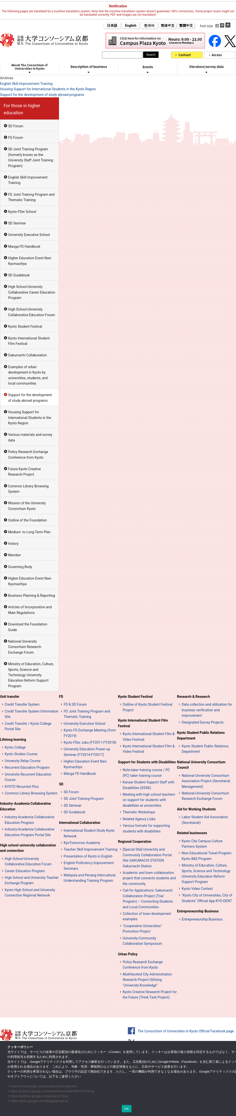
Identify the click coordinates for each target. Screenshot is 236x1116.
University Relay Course (23, 761)
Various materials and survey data (30, 437)
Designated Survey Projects (202, 722)
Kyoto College (15, 747)
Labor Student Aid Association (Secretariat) (205, 819)
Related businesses (192, 833)
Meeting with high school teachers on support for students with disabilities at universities (149, 799)
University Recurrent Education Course (28, 777)
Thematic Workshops (139, 812)
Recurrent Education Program (27, 767)
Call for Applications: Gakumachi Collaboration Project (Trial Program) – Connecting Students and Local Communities (148, 898)
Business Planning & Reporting (31, 595)
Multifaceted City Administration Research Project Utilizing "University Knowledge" (147, 979)
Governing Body (20, 567)
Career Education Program (25, 871)
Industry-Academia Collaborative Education (25, 806)
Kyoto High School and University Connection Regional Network (30, 892)
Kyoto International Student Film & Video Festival (149, 748)
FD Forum (15, 138)
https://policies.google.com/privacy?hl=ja (39, 1096)
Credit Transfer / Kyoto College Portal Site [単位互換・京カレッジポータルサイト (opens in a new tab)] (28, 726)
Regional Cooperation (134, 841)
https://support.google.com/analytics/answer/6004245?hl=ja (53, 1091)
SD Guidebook (19, 275)
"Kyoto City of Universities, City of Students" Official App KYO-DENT (207, 898)
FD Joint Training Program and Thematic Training (31, 197)
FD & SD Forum (75, 704)
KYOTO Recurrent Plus (22, 787)
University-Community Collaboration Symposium (142, 941)
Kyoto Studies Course (21, 754)
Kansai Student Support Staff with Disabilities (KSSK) (148, 785)
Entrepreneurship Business (198, 911)
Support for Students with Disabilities (147, 762)
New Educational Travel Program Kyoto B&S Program (206, 855)
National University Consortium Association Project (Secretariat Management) (206, 781)
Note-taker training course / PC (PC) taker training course (146, 772)
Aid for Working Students (196, 809)
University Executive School (29, 235)
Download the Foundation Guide (27, 627)
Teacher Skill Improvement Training (90, 849)
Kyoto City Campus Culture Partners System (202, 843)
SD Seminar (17, 223)
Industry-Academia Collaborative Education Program (29, 819)
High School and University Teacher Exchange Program (32, 880)
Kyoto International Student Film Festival (29, 341)
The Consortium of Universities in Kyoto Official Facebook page (186, 1031)
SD (61, 784)
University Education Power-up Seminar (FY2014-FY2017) (87, 751)
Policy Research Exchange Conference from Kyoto (28, 454)
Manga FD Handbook (24, 246)
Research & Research (193, 697)
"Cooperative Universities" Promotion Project (142, 928)
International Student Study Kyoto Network (89, 833)
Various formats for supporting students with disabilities (146, 828)
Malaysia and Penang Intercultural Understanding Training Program (90, 877)
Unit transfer (9, 697)
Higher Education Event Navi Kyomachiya (29, 260)
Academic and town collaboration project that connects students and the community (149, 878)
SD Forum (15, 126)
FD (61, 697)
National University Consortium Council (201, 764)
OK (126, 1109)
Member (14, 555)
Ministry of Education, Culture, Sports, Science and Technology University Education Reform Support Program (31, 675)
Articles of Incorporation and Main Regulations (30, 609)
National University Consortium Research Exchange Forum (24, 646)
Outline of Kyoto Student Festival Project (147, 707)
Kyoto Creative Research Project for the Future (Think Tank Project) (150, 994)
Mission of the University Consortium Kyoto (27, 505)
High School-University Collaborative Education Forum (31, 312)
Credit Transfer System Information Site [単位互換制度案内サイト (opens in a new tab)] (31, 714)
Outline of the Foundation (27, 520)
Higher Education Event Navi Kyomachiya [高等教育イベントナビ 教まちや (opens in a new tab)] (85, 764)
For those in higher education (22, 109)
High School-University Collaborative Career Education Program (31, 292)
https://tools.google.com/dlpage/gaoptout (39, 1101)
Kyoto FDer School (22, 212)
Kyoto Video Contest (197, 889)
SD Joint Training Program (84, 799)
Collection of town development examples (147, 916)
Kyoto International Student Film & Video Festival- (149, 736)
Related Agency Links (139, 819)
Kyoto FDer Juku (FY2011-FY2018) (90, 742)
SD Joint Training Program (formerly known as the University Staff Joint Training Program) (30, 157)
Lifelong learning (13, 739)
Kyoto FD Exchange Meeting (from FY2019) (90, 733)
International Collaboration (79, 823)
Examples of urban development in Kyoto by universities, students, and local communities (28, 375)
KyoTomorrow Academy (82, 843)
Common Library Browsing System (28, 488)
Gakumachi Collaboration (27, 355)
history (13, 543)
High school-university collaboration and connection (28, 848)
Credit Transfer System (22, 704)
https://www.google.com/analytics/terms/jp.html (44, 1086)
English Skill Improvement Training (26, 84)
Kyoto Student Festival (25, 326)
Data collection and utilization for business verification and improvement (207, 709)
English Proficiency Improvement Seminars (89, 865)
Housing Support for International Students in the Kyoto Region (48, 89)
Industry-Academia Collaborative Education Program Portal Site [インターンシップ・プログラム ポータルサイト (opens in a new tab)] (29, 832)
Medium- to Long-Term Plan (29, 532)
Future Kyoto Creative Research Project (24, 471)
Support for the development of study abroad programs (42, 95)
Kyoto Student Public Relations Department (201, 735)
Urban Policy (128, 954)
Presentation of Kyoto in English (88, 856)
